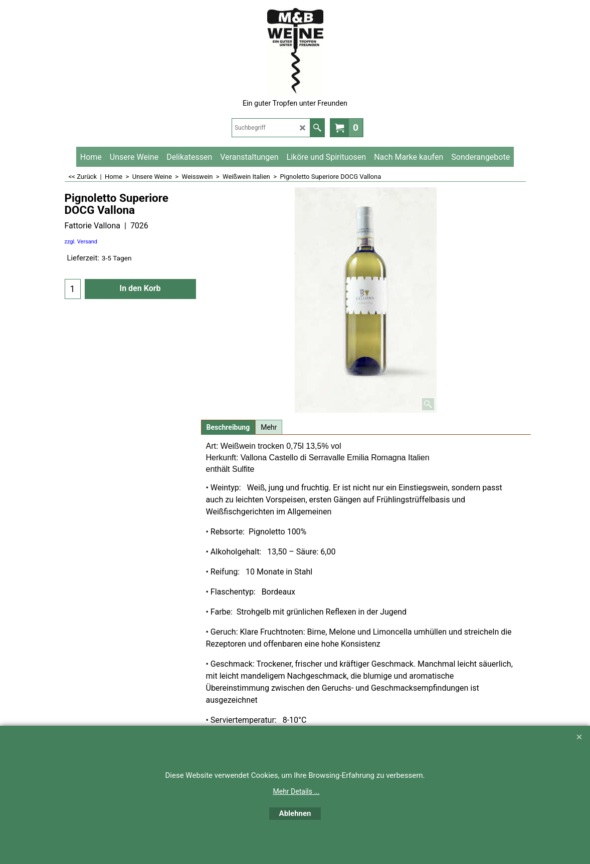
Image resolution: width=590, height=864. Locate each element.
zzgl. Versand (81, 241)
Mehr (269, 427)
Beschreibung (228, 427)
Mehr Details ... (296, 791)
